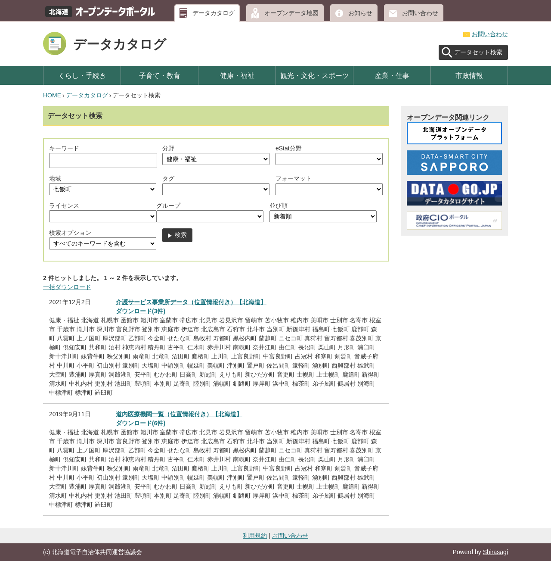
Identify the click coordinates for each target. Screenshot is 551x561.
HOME (52, 95)
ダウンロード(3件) (140, 311)
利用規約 (255, 535)
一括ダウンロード (67, 287)
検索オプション (70, 232)
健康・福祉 (237, 75)
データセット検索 (478, 52)
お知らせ (360, 12)
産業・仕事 (392, 75)
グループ (168, 205)
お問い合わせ (420, 12)
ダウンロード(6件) (140, 423)
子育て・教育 (159, 75)
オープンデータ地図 (291, 12)
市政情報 (469, 75)
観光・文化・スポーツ (314, 75)
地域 (55, 178)
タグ (168, 178)
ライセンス (64, 205)
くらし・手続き (82, 75)
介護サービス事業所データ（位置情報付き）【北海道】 (191, 302)
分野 (168, 148)
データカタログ (213, 12)
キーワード (64, 148)
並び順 (278, 205)
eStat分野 (289, 148)
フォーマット (294, 178)
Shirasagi (495, 552)
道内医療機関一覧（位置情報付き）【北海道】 (179, 414)
